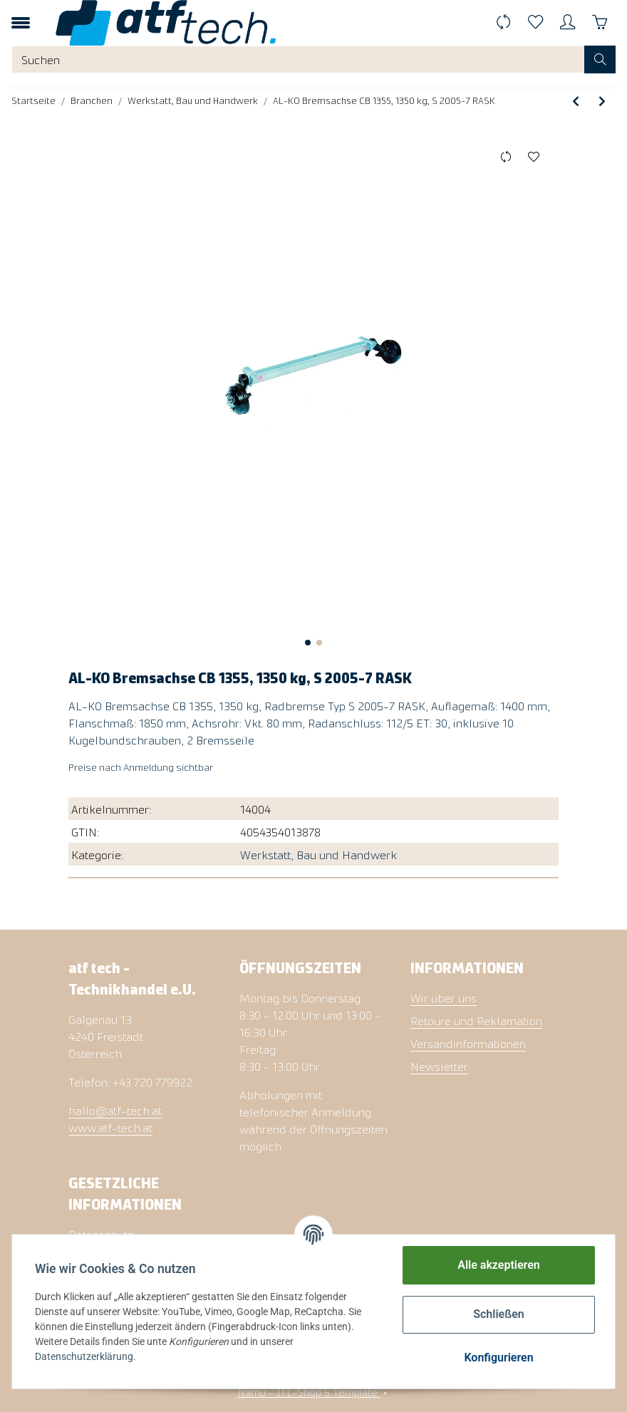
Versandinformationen (468, 1043)
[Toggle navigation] (20, 23)
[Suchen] (298, 59)
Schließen (498, 1314)
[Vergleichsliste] (503, 23)
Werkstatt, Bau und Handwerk (318, 854)
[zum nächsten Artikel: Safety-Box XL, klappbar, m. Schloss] (602, 100)
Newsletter (439, 1066)
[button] (567, 23)
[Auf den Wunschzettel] (533, 157)
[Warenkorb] (600, 22)
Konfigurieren (498, 1357)
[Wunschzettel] (535, 23)
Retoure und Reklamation (476, 1020)
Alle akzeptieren (498, 1265)
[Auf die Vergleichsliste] (505, 157)
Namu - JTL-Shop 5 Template (308, 1391)
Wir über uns (443, 997)
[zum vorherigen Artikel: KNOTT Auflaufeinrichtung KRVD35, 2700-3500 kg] (575, 100)
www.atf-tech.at (110, 1127)
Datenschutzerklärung (84, 1356)
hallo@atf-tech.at (115, 1110)
